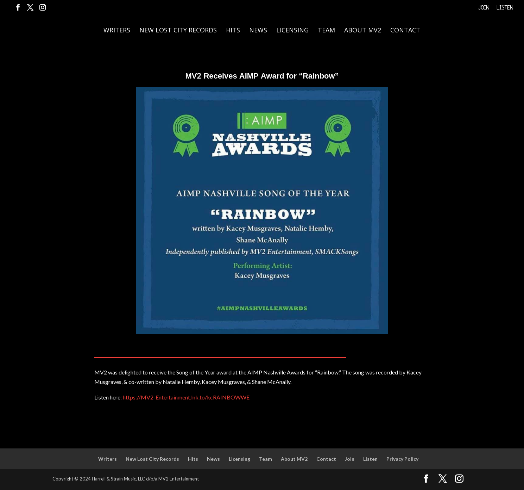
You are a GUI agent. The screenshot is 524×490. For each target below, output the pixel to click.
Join (484, 8)
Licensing (292, 30)
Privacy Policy (402, 459)
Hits (233, 30)
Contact (405, 30)
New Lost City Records (178, 30)
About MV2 (362, 30)
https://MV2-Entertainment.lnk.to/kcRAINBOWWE (186, 397)
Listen (505, 8)
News (258, 30)
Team (326, 30)
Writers (116, 30)
